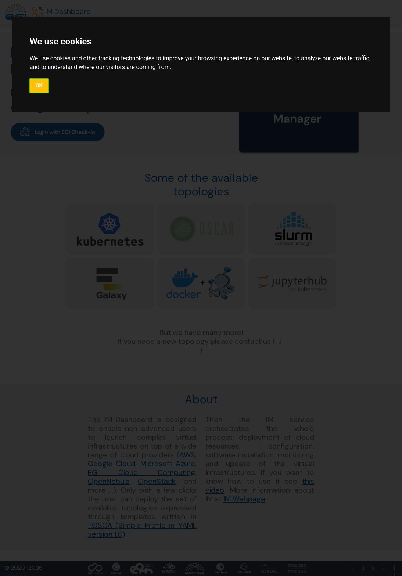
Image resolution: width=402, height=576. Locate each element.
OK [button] (39, 86)
